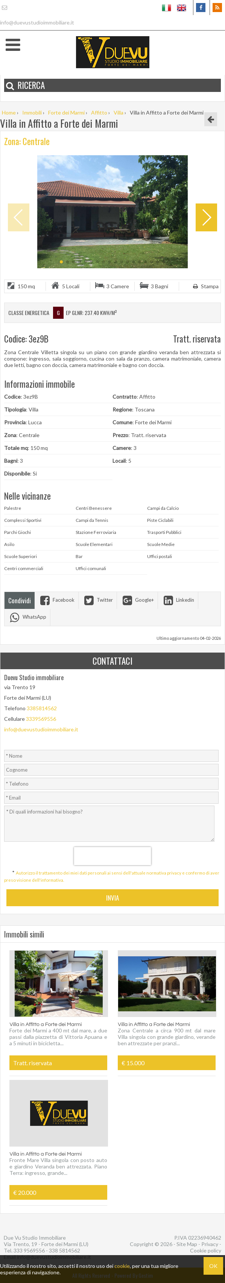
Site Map (186, 1244)
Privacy (209, 1244)
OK (213, 1266)
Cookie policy (205, 1250)
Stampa (205, 286)
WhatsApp (27, 617)
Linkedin (178, 600)
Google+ (137, 600)
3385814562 (42, 708)
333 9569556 (29, 1250)
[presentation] (112, 856)
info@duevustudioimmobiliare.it (41, 729)
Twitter (97, 600)
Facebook (56, 600)
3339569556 (41, 719)
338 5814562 (64, 1250)
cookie (122, 1266)
